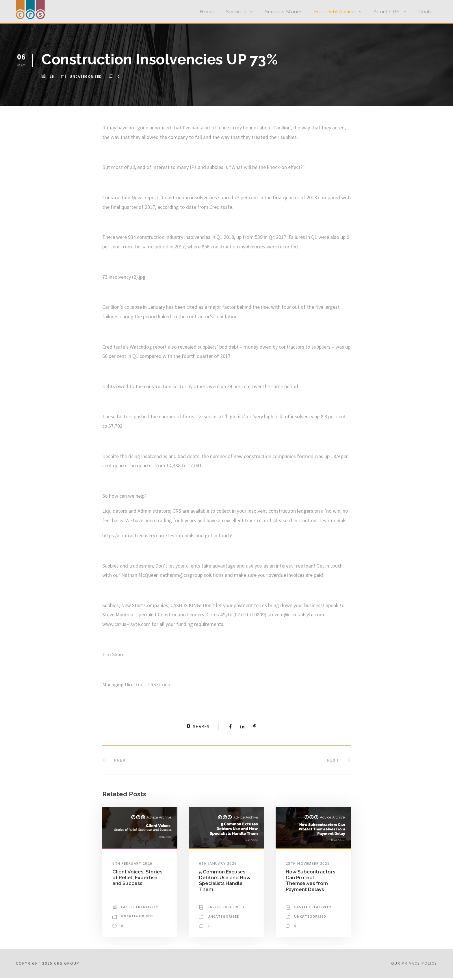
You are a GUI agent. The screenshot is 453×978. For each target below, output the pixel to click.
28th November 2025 (308, 863)
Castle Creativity (139, 907)
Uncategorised (86, 76)
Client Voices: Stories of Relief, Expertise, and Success (137, 877)
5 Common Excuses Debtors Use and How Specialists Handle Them (224, 880)
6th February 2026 (132, 863)
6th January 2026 (218, 863)
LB (52, 76)
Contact (427, 11)
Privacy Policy (419, 963)
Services (236, 11)
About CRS (387, 11)
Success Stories (284, 11)
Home (207, 11)
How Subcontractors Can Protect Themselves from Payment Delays (310, 880)
